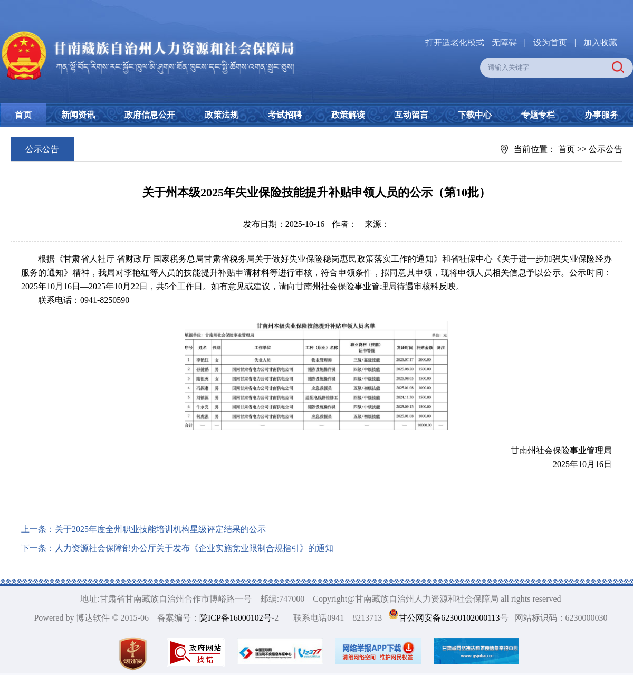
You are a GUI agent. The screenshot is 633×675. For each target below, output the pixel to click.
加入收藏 (600, 42)
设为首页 (550, 42)
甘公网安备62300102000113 (449, 617)
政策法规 (221, 114)
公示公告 (605, 149)
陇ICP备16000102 (231, 617)
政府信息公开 (149, 114)
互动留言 (411, 114)
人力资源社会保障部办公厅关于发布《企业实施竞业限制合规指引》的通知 (194, 548)
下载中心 (475, 114)
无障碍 (504, 42)
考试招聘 (285, 114)
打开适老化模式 (454, 42)
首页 (23, 114)
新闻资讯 (78, 114)
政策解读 (348, 114)
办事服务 (601, 114)
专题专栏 (538, 114)
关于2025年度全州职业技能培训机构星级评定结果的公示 (160, 529)
